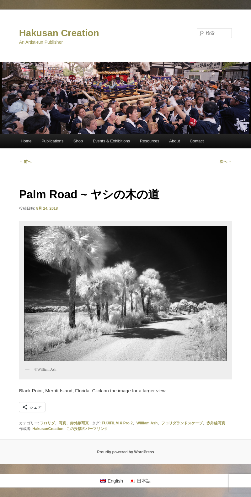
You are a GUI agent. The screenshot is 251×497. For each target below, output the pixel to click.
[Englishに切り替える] (111, 480)
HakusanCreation (47, 429)
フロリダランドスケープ (182, 423)
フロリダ (47, 423)
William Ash (147, 423)
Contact (197, 141)
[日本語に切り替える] (140, 480)
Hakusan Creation (59, 33)
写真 (62, 423)
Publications (52, 141)
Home (26, 141)
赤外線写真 (79, 423)
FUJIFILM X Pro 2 (117, 423)
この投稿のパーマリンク (87, 429)
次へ (226, 161)
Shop (78, 141)
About (174, 141)
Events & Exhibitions (111, 141)
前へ (25, 161)
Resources (149, 141)
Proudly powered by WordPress (125, 452)
